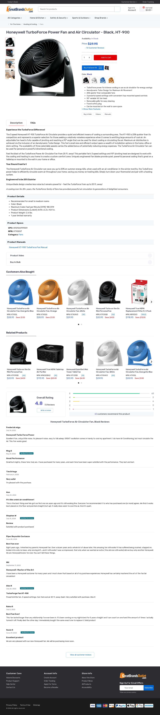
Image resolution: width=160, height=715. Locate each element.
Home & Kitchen (37, 18)
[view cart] (142, 9)
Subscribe (149, 688)
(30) (82, 314)
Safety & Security (58, 18)
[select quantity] (87, 57)
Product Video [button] (80, 255)
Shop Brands (100, 18)
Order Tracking (147, 2)
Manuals (107, 114)
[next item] (10, 100)
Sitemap (36, 705)
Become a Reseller (51, 687)
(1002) (142, 314)
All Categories (13, 18)
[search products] (117, 9)
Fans (41, 24)
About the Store (88, 678)
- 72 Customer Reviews (93, 48)
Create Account (50, 678)
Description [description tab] (16, 123)
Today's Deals (12, 2)
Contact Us (10, 687)
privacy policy (131, 692)
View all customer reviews (80, 655)
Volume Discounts (13, 678)
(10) (54, 375)
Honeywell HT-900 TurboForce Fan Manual (27, 247)
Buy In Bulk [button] (80, 262)
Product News (87, 681)
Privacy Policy (11, 705)
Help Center (10, 684)
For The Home (15, 24)
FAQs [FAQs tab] (33, 123)
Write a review (45, 410)
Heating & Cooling (30, 24)
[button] (46, 67)
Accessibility (87, 687)
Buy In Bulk (87, 114)
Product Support (12, 681)
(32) (112, 314)
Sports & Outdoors (80, 18)
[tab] (16, 123)
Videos (97, 114)
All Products (86, 684)
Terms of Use (25, 705)
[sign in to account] (130, 9)
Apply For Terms (50, 684)
